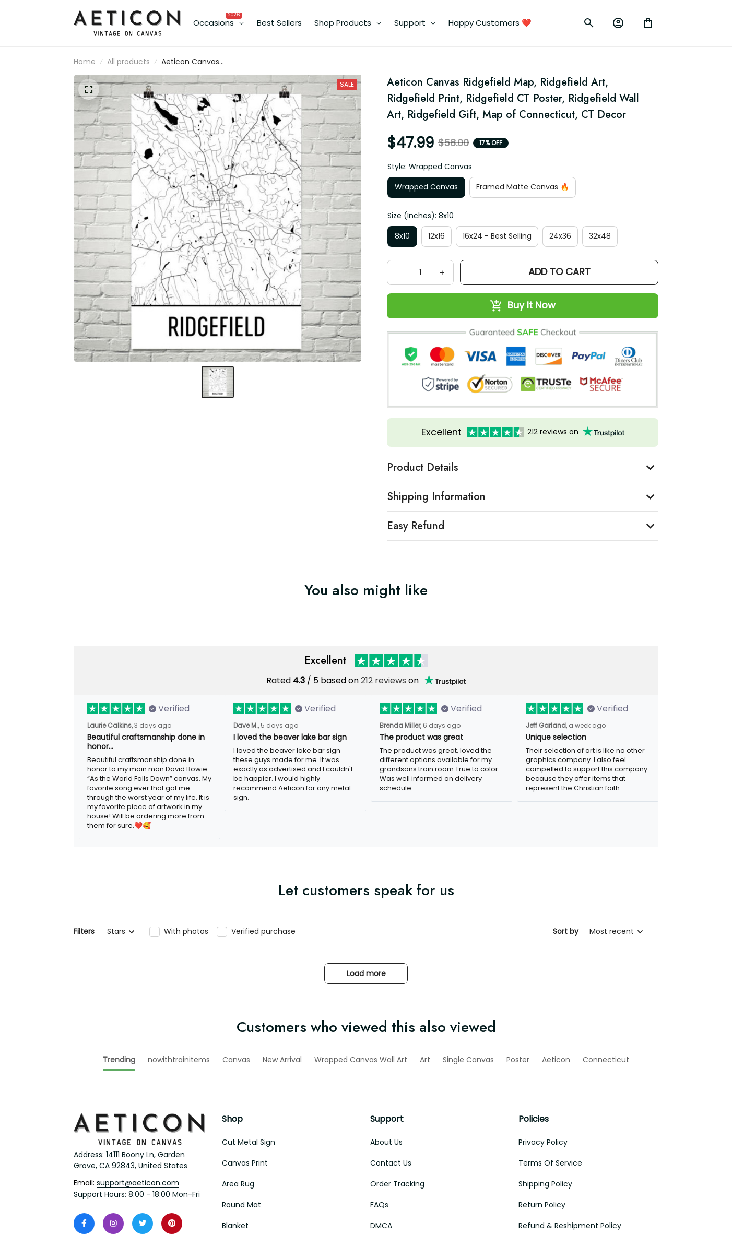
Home (85, 61)
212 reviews (383, 680)
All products (128, 61)
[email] (138, 1083)
